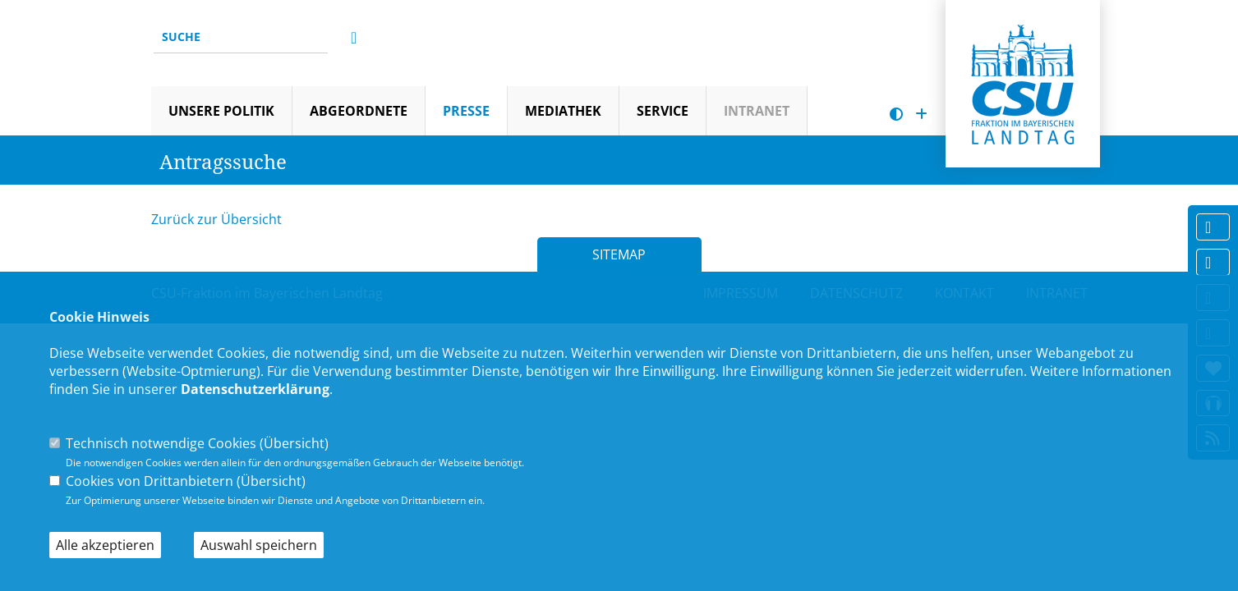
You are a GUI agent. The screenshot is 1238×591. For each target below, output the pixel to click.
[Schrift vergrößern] (921, 114)
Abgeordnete (358, 111)
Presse (466, 111)
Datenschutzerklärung (255, 389)
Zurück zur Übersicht (216, 219)
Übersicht (294, 443)
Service (662, 111)
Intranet (756, 111)
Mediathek (563, 111)
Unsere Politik (221, 111)
